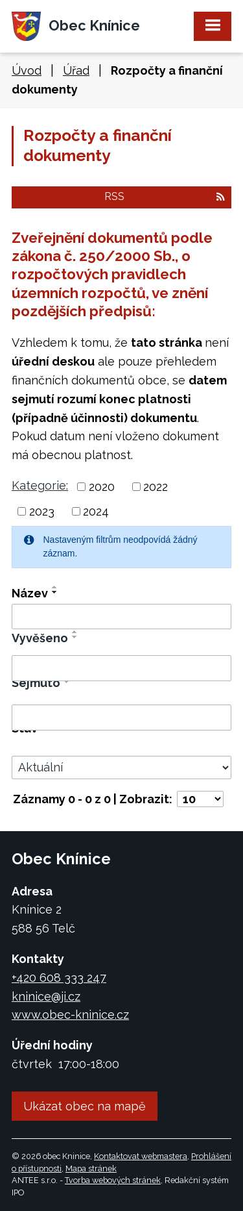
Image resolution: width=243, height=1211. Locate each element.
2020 (102, 486)
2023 (41, 511)
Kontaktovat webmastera (140, 1156)
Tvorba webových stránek (113, 1180)
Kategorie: (40, 485)
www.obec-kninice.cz (70, 1014)
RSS (164, 196)
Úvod (26, 70)
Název (30, 593)
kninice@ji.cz (46, 996)
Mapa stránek (91, 1168)
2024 (96, 511)
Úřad (76, 70)
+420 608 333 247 (59, 977)
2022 (155, 486)
